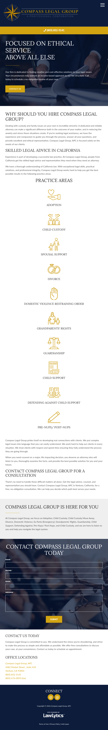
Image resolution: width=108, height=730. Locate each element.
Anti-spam (65, 724)
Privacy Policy (55, 724)
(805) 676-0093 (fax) (15, 678)
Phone (9, 570)
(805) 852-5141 (55, 30)
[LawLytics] (54, 715)
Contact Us (15, 89)
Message (9, 592)
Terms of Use (44, 724)
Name (8, 559)
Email (8, 581)
